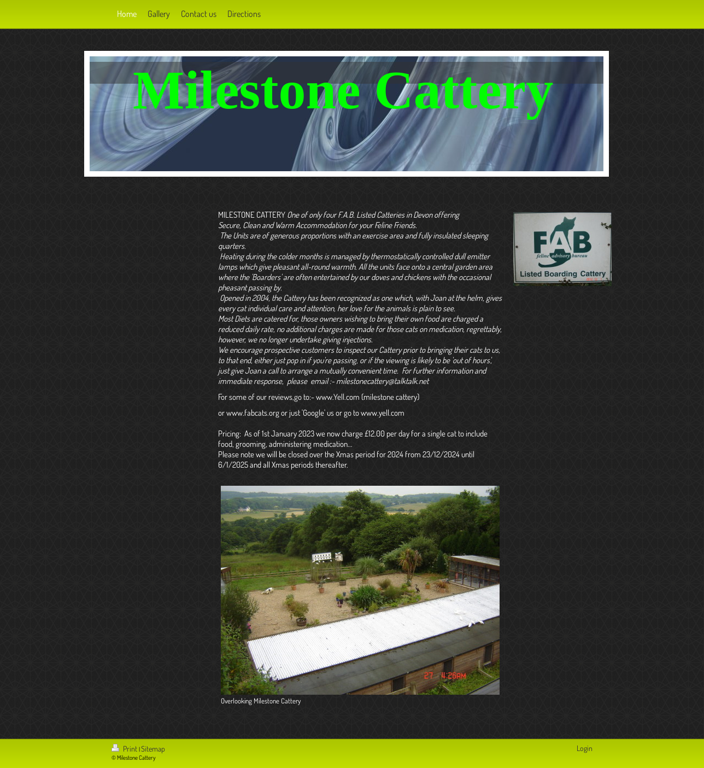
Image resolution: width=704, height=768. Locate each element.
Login (584, 748)
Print (125, 748)
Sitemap (153, 748)
